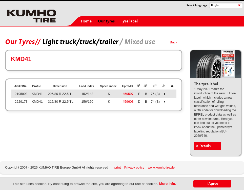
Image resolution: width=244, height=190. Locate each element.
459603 (128, 101)
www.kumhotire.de (161, 167)
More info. (167, 184)
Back (173, 42)
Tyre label (129, 21)
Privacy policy (134, 167)
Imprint (116, 167)
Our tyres (106, 21)
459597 (128, 94)
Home (86, 21)
